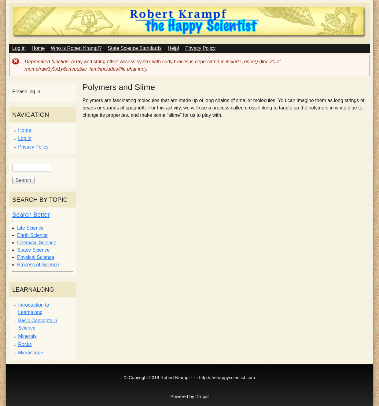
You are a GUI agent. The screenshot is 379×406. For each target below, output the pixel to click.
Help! (173, 48)
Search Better (31, 214)
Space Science (33, 250)
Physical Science (35, 257)
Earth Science (32, 235)
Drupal (201, 396)
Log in (19, 48)
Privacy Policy (200, 48)
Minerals (27, 336)
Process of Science (38, 264)
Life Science (30, 228)
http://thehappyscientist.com (227, 377)
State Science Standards (135, 48)
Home (38, 48)
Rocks (24, 344)
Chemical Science (36, 242)
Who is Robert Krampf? (76, 48)
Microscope (30, 352)
